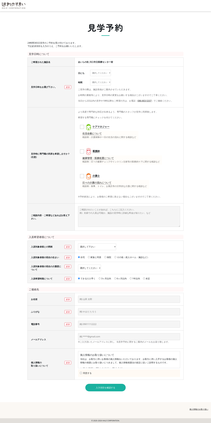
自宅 (81, 257)
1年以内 (135, 278)
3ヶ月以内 (105, 278)
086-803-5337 (144, 100)
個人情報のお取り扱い (198, 409)
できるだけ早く (87, 278)
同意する (86, 373)
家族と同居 (94, 257)
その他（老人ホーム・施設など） (132, 257)
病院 (107, 257)
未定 (146, 278)
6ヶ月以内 (120, 278)
